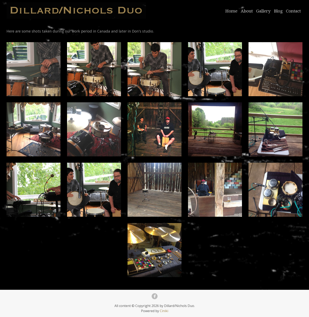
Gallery (263, 11)
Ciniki (164, 311)
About (247, 11)
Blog (278, 11)
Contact (293, 11)
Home (231, 11)
